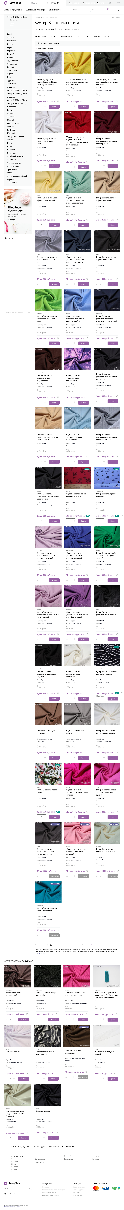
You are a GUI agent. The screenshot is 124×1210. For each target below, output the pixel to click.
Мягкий (12, 23)
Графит (10, 110)
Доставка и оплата (89, 3)
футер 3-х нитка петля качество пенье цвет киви (47, 318)
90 (47, 945)
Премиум (11, 150)
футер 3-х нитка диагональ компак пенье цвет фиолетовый (77, 614)
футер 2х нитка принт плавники (105, 495)
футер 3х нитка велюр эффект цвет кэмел (106, 199)
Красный (11, 57)
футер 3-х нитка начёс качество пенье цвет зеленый (106, 555)
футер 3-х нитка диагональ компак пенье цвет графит (106, 376)
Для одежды (96, 1156)
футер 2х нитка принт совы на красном (76, 495)
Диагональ (11, 117)
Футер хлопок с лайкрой (17, 176)
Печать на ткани (78, 1195)
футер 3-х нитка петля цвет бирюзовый (47, 909)
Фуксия (10, 173)
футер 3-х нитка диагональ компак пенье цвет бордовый (106, 141)
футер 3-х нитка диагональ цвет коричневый (44, 378)
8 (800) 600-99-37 (52, 3)
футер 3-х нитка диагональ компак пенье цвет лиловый (48, 614)
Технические (39, 1162)
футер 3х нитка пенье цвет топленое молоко (105, 731)
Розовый (10, 67)
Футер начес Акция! (15, 136)
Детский (10, 113)
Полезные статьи (74, 3)
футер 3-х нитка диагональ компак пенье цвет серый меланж (106, 437)
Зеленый (10, 37)
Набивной (11, 133)
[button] (58, 101)
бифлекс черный (43, 1111)
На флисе (11, 130)
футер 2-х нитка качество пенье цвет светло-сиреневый (46, 555)
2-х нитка (11, 87)
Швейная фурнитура (35, 10)
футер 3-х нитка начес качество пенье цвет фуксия (106, 792)
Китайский (11, 41)
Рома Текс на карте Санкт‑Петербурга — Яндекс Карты (18, 312)
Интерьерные (68, 1159)
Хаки (9, 77)
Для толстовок (14, 20)
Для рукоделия (40, 1159)
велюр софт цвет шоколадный (13, 993)
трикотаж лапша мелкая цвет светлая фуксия (76, 993)
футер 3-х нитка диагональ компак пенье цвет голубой (77, 437)
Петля (9, 146)
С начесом (11, 159)
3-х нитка (11, 97)
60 (44, 945)
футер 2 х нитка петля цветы (47, 791)
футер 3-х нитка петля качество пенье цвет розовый (76, 851)
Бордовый (11, 51)
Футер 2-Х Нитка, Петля (17, 93)
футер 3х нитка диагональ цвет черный (106, 613)
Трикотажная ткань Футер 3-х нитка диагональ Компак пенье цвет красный (77, 141)
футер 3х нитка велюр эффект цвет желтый (47, 199)
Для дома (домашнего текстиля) (75, 1156)
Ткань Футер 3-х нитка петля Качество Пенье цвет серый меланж (47, 82)
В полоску (11, 107)
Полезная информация (49, 1192)
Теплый (12, 26)
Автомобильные (40, 1156)
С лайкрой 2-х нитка (15, 156)
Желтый (10, 120)
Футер (42, 17)
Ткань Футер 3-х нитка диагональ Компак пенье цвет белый (48, 141)
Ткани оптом (55, 10)
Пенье (9, 143)
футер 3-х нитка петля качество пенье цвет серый (47, 259)
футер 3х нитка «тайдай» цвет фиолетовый (73, 378)
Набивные (95, 1159)
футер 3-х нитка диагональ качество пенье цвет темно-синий (106, 318)
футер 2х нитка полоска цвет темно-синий (106, 672)
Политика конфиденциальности (12, 1206)
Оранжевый (12, 64)
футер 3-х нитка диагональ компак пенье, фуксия (77, 792)
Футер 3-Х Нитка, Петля (17, 17)
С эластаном (12, 70)
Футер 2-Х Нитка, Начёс (17, 90)
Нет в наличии (54, 876)
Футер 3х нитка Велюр (16, 103)
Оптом (10, 140)
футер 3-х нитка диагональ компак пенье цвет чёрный (48, 496)
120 (51, 945)
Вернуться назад (115, 17)
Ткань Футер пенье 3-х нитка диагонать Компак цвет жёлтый (77, 82)
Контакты (100, 3)
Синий (10, 44)
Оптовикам (53, 1146)
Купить (54, 107)
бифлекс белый (12, 1051)
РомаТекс (37, 17)
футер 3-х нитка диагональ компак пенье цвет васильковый (77, 555)
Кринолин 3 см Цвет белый (104, 1052)
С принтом (11, 153)
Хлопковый (12, 183)
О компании (68, 1146)
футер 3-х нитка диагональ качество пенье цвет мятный (75, 200)
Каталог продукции (13, 10)
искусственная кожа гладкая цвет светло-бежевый (15, 1113)
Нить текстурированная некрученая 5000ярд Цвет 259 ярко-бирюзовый (106, 995)
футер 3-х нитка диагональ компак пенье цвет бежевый (48, 437)
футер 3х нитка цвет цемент (75, 731)
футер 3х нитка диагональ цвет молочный (73, 674)
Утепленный (12, 84)
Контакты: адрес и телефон (50, 1195)
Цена (50, 43)
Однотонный (12, 60)
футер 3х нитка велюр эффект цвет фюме (106, 258)
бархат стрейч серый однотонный (45, 1052)
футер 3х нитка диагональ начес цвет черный (46, 674)
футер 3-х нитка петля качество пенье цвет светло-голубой (76, 318)
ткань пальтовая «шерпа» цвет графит (47, 993)
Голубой (10, 54)
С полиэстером (13, 166)
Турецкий (11, 80)
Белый (9, 34)
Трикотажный (13, 169)
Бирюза (10, 47)
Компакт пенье (13, 123)
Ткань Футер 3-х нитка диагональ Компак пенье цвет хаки (107, 82)
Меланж (10, 126)
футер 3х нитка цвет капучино (46, 731)
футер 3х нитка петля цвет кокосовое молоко (106, 850)
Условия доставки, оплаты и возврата (53, 1189)
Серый (10, 74)
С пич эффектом (14, 163)
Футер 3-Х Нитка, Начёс (17, 100)
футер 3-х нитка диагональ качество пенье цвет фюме (45, 851)
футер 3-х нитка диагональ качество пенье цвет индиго (75, 259)
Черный (10, 179)
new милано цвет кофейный (73, 1051)
